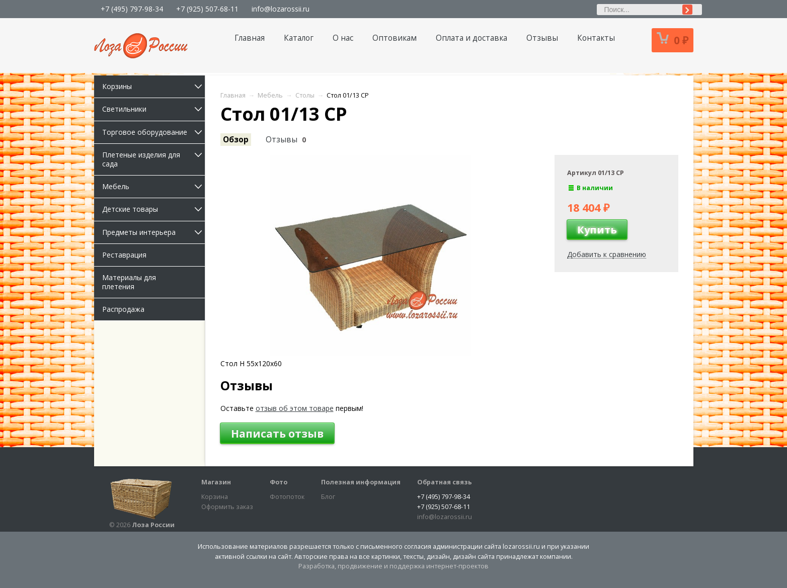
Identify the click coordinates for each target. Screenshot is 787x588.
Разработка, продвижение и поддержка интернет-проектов (393, 566)
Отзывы (542, 38)
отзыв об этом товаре (295, 408)
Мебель (153, 186)
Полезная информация (361, 482)
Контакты (596, 38)
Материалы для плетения (129, 282)
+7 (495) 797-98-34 (132, 9)
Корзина (214, 496)
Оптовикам (394, 38)
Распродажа (123, 309)
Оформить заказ (227, 506)
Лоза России (153, 525)
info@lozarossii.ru (280, 9)
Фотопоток (287, 496)
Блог (328, 496)
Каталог (298, 38)
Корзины (153, 86)
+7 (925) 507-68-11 (207, 9)
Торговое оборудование (153, 132)
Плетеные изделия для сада (153, 159)
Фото (278, 482)
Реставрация (124, 255)
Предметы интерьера (153, 232)
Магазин (216, 482)
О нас (343, 38)
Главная (249, 38)
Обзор (236, 139)
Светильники (153, 109)
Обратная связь (444, 482)
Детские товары (153, 209)
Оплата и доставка (471, 38)
